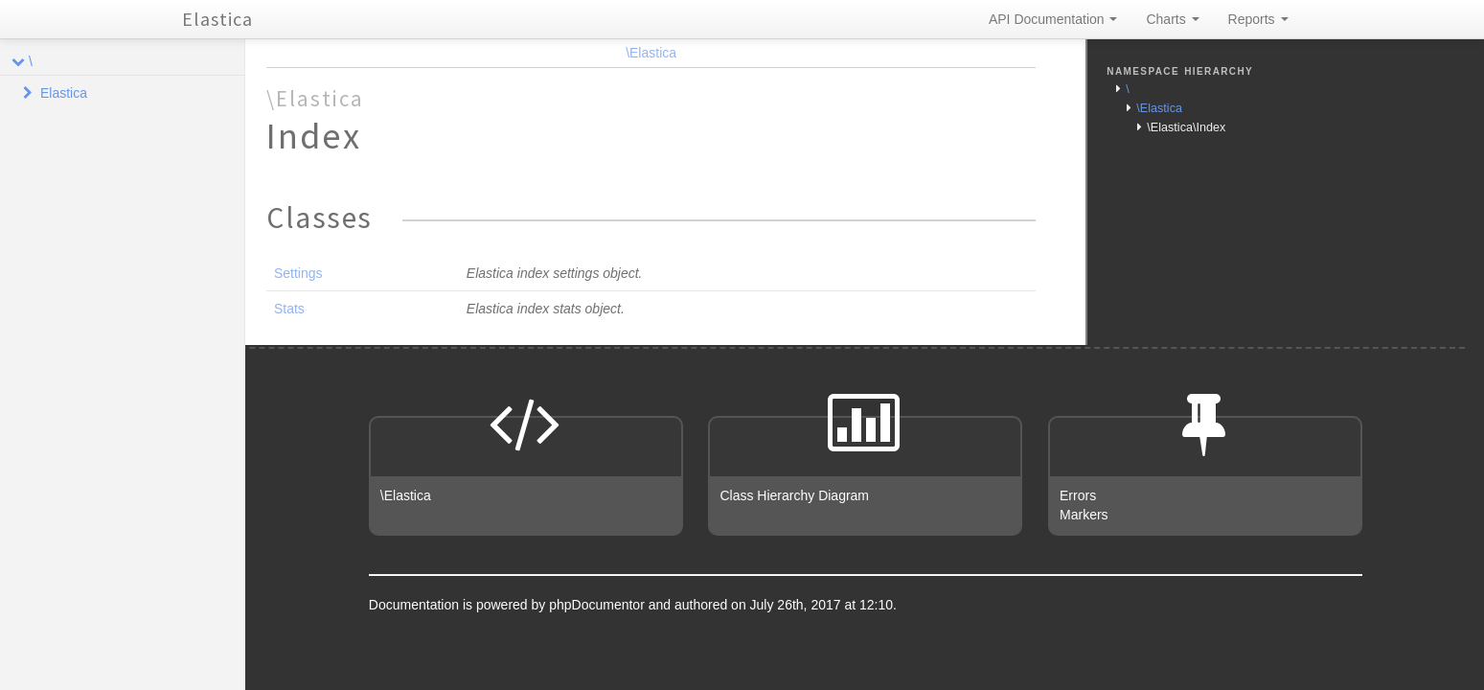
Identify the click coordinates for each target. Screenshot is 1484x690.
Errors (1078, 495)
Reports (1258, 19)
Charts (1172, 19)
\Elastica (651, 52)
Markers (1084, 514)
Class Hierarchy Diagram (794, 495)
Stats (289, 308)
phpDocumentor (599, 604)
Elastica (217, 19)
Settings (298, 273)
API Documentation (1053, 19)
